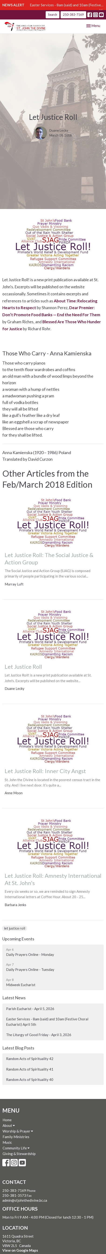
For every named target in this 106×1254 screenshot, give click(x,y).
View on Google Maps (20, 1250)
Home (7, 1120)
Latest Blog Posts (18, 1047)
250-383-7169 (73, 14)
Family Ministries (16, 1137)
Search (52, 14)
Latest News (14, 997)
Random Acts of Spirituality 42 (29, 1058)
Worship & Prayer (18, 1131)
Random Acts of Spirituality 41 (29, 1069)
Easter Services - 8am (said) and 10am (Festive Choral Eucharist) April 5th (47, 1021)
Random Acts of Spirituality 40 (29, 1079)
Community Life (16, 1148)
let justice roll (14, 928)
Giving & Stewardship (19, 1153)
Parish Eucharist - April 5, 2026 (30, 1009)
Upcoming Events (18, 938)
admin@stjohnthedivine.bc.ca (24, 1200)
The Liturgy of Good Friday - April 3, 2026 (38, 1035)
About (9, 1125)
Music (7, 1142)
